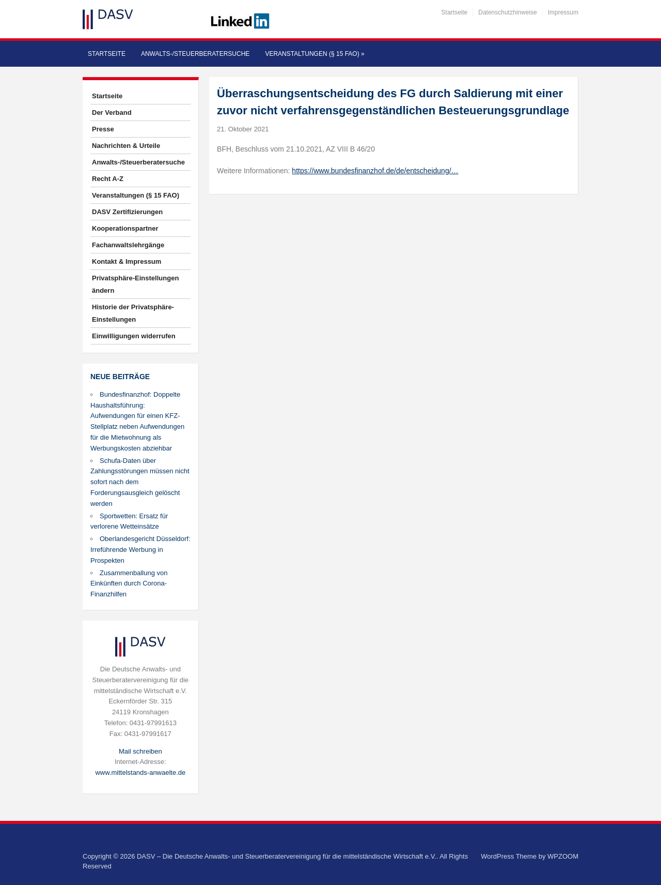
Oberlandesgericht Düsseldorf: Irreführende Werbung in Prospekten (140, 549)
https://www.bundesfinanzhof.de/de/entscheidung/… (375, 171)
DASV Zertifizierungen (127, 212)
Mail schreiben (140, 751)
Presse (103, 129)
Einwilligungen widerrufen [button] (134, 336)
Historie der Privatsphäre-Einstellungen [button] (133, 313)
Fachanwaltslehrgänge (128, 245)
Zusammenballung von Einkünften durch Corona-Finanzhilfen (129, 583)
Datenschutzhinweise (507, 12)
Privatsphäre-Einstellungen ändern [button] (135, 284)
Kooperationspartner (125, 228)
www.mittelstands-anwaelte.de (140, 772)
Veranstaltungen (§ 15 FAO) (314, 53)
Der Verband (112, 112)
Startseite (455, 12)
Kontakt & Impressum (126, 261)
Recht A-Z (107, 179)
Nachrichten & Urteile (126, 145)
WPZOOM (562, 856)
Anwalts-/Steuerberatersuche (195, 53)
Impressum (563, 12)
